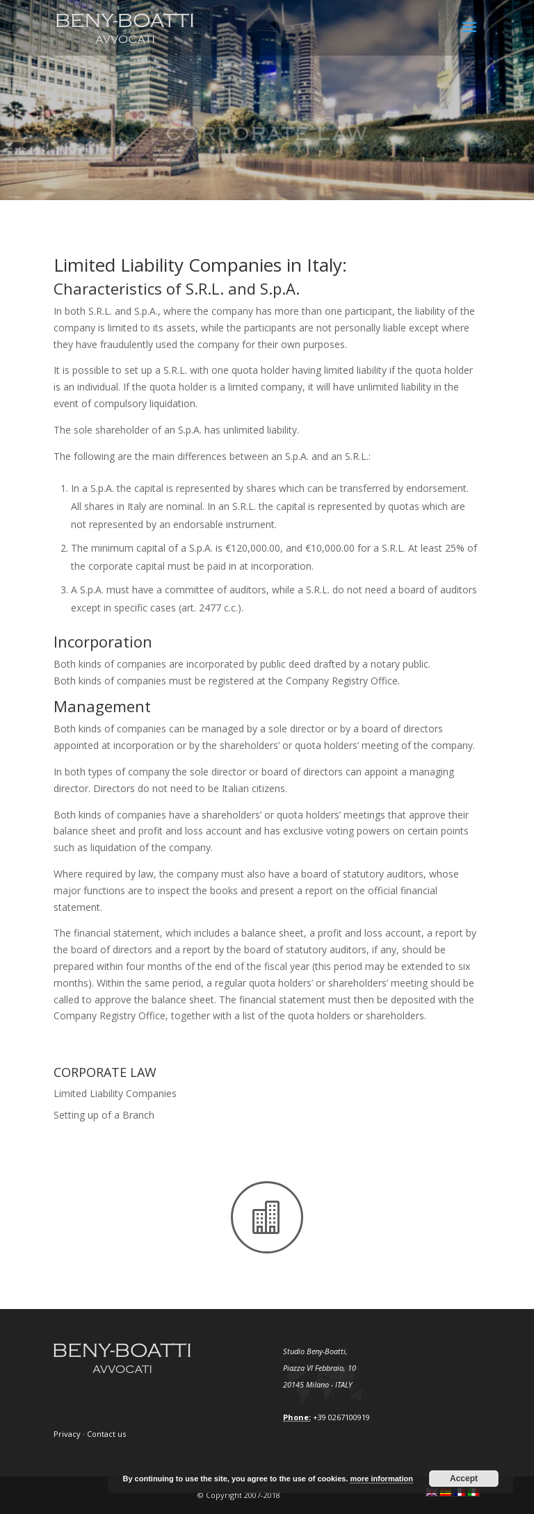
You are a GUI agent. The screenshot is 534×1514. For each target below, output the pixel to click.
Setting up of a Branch (104, 1114)
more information (381, 1478)
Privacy (67, 1434)
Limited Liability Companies (115, 1093)
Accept (464, 1478)
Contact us (106, 1434)
